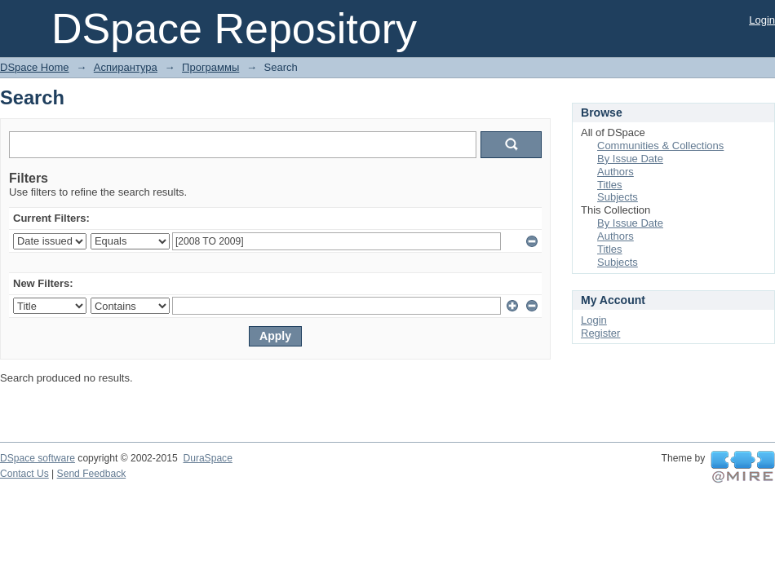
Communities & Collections (660, 145)
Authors (615, 172)
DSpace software (37, 458)
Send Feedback (91, 473)
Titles (609, 185)
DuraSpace (207, 458)
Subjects (617, 197)
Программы (210, 67)
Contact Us (24, 473)
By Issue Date (630, 158)
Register (600, 333)
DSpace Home (34, 67)
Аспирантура (125, 67)
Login (762, 20)
